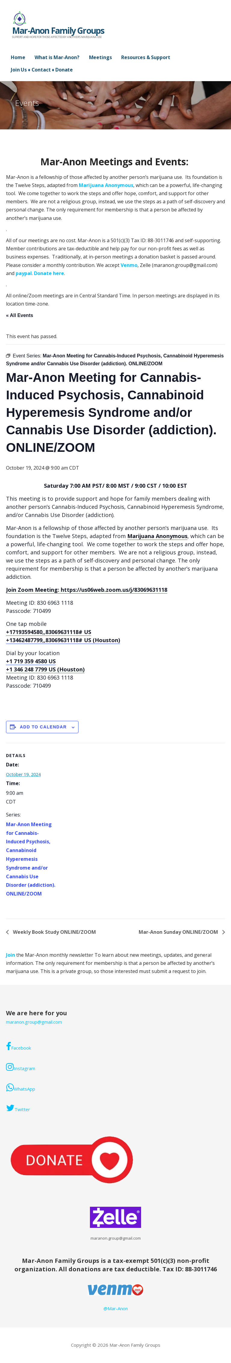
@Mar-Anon (115, 1308)
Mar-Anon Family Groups (58, 30)
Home (18, 57)
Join (11, 955)
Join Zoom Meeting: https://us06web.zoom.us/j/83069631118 (86, 589)
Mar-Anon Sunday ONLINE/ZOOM (179, 932)
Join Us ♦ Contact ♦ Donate (42, 69)
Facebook (18, 1046)
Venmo (129, 265)
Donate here (49, 273)
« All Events (19, 315)
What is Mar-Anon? (57, 57)
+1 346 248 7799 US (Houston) (45, 669)
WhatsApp (20, 1087)
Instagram (20, 1066)
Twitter (18, 1107)
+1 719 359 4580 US (31, 661)
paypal (24, 273)
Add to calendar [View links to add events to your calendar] (43, 726)
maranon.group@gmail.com (34, 1022)
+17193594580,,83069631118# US (48, 632)
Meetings (100, 57)
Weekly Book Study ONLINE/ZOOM (54, 932)
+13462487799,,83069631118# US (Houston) (63, 640)
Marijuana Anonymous (106, 185)
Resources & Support (145, 57)
